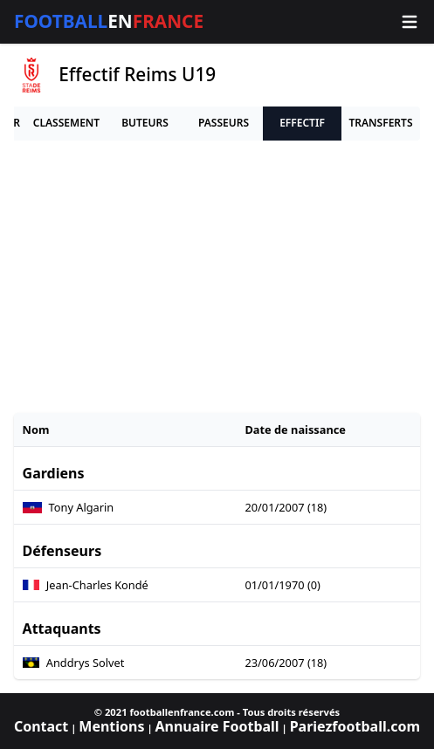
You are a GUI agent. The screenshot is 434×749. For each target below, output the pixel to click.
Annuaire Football (217, 726)
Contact (41, 726)
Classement (66, 122)
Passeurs (223, 122)
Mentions (111, 726)
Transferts (380, 122)
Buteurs (145, 122)
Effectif (302, 122)
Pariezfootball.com (355, 726)
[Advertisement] (217, 277)
